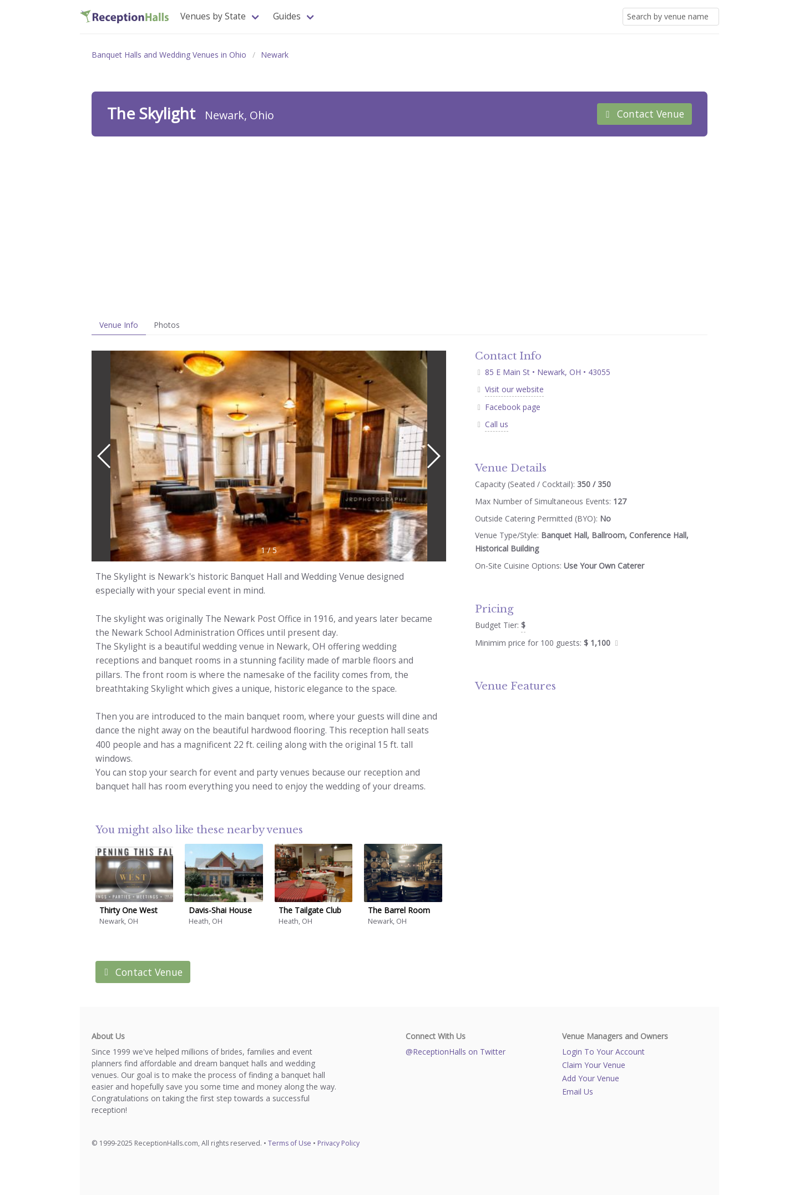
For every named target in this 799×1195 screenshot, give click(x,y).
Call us (496, 424)
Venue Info (118, 325)
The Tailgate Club (310, 910)
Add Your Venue (590, 1078)
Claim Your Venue (593, 1065)
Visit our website (514, 389)
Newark (275, 54)
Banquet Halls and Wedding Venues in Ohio (169, 54)
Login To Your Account (603, 1051)
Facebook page (512, 407)
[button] (433, 456)
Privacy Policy (338, 1143)
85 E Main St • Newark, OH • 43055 (542, 372)
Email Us (577, 1091)
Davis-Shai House (220, 910)
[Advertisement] (399, 225)
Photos (167, 325)
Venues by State (213, 16)
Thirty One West (128, 910)
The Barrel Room (399, 910)
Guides (287, 16)
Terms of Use (289, 1143)
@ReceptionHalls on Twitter (455, 1051)
